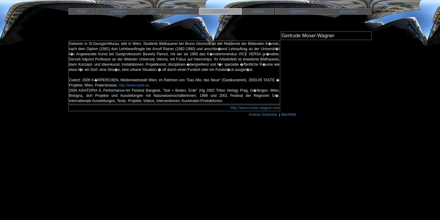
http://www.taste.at (133, 85)
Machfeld (289, 114)
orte (152, 11)
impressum (299, 11)
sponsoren (348, 11)
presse (258, 11)
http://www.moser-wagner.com (255, 108)
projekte (180, 11)
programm (118, 11)
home (81, 11)
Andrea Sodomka (263, 114)
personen (221, 11)
